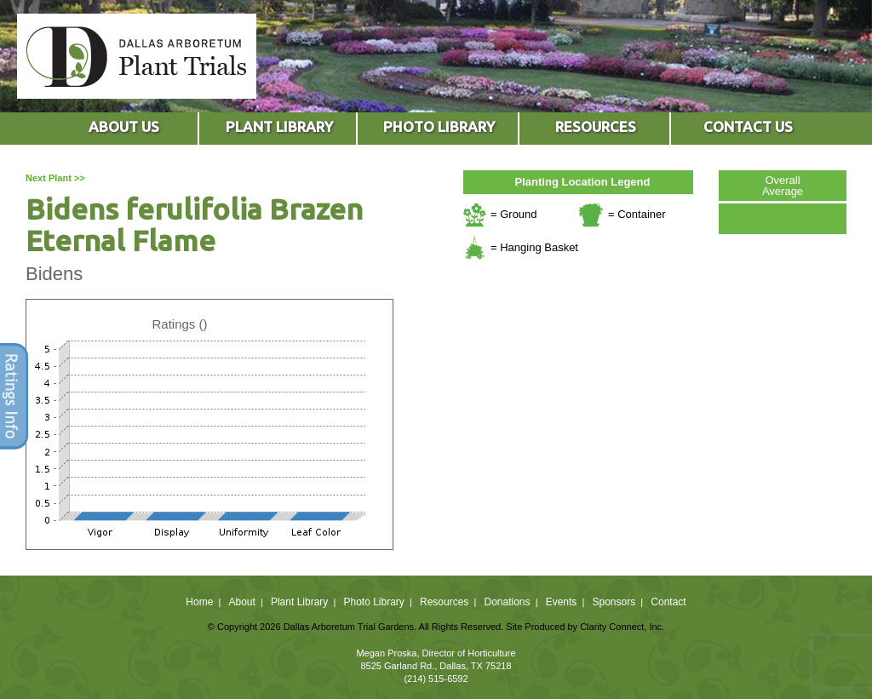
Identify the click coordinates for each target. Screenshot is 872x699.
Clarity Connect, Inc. (622, 627)
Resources (444, 602)
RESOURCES (595, 126)
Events (561, 602)
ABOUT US (124, 126)
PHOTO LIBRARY (439, 126)
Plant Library (299, 602)
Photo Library (373, 602)
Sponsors (614, 602)
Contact (668, 602)
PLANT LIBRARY (279, 126)
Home (199, 602)
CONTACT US (748, 126)
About (241, 602)
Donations (507, 602)
